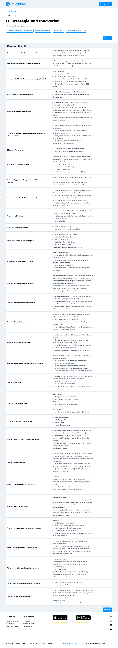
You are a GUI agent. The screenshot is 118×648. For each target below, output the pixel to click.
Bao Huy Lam (21, 26)
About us (31, 643)
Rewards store (10, 623)
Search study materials (12, 621)
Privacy (18, 643)
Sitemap (50, 643)
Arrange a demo (27, 626)
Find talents (26, 621)
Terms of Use (9, 643)
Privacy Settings (40, 643)
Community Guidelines (12, 626)
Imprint (24, 643)
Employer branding (28, 623)
